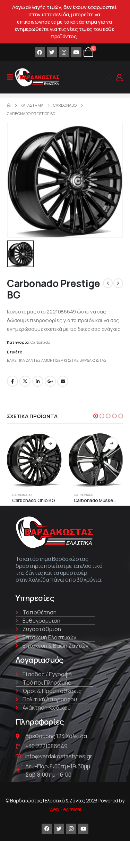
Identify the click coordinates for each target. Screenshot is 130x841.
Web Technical (65, 809)
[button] (96, 416)
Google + (50, 381)
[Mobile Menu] (10, 77)
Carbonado (40, 342)
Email (62, 381)
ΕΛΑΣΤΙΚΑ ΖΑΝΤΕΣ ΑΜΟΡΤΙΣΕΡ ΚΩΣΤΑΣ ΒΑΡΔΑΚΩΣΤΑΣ (56, 360)
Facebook (12, 381)
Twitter (25, 381)
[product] (34, 459)
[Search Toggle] (110, 77)
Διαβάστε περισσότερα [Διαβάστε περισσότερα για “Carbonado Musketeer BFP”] (111, 443)
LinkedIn (37, 381)
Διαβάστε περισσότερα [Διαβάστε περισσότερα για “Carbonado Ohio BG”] (50, 443)
